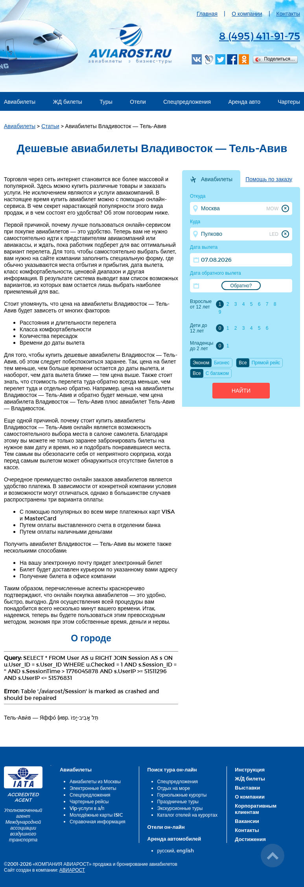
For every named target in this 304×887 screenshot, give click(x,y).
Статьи (50, 126)
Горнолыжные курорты (182, 794)
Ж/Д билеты (250, 778)
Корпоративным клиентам (255, 809)
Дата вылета (203, 247)
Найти (241, 390)
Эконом (201, 362)
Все (243, 362)
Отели (138, 101)
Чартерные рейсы (89, 801)
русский (165, 850)
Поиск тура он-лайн (172, 769)
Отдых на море (173, 788)
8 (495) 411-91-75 (259, 35)
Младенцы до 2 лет (201, 345)
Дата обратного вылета (215, 273)
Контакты (288, 13)
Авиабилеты (19, 101)
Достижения (250, 839)
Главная (207, 13)
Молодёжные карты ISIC (96, 814)
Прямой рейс (266, 362)
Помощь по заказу (268, 179)
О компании (247, 13)
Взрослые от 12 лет (201, 304)
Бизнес (221, 362)
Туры (105, 101)
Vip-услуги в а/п (87, 808)
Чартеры (289, 101)
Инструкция (250, 769)
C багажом (217, 373)
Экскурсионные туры (180, 808)
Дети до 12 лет (198, 328)
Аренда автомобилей (174, 839)
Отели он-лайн (166, 827)
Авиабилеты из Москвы (95, 781)
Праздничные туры (178, 801)
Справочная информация (97, 821)
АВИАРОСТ (72, 869)
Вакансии (247, 821)
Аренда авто (244, 101)
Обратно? (241, 285)
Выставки (247, 787)
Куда (195, 221)
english (185, 850)
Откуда (198, 196)
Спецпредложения (187, 101)
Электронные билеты (93, 788)
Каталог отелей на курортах (187, 814)
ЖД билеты (67, 101)
